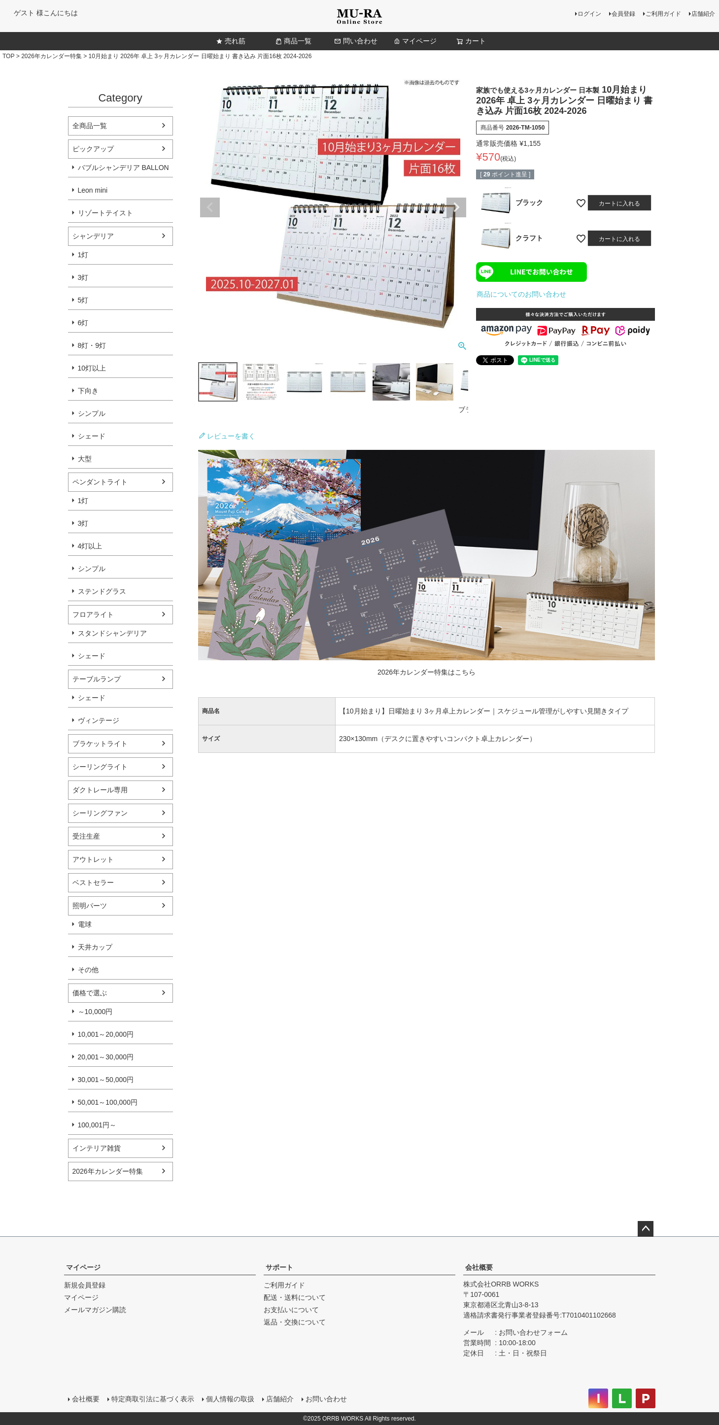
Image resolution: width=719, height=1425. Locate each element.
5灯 (83, 300)
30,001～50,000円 (106, 1080)
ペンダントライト (100, 482)
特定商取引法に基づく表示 (152, 1399)
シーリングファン (100, 813)
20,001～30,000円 (106, 1057)
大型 (85, 459)
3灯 (83, 277)
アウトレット (93, 859)
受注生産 (86, 836)
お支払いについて (291, 1310)
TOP (8, 56)
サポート (279, 1267)
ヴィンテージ (98, 720)
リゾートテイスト (105, 213)
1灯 (83, 255)
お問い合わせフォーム (533, 1332)
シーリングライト (100, 767)
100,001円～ (97, 1125)
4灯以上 (90, 546)
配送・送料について (295, 1297)
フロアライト (93, 614)
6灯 (83, 323)
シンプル (91, 413)
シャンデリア (93, 236)
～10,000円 (95, 1012)
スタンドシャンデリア (112, 633)
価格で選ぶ (89, 993)
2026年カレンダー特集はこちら (426, 672)
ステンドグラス (102, 591)
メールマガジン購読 (95, 1310)
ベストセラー (93, 882)
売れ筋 (230, 41)
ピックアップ (93, 149)
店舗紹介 (703, 13)
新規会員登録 (84, 1285)
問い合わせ (355, 41)
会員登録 (623, 13)
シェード (91, 436)
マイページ (415, 41)
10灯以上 (92, 368)
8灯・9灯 (92, 345)
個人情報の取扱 (230, 1399)
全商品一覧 (89, 126)
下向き (88, 391)
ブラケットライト (100, 743)
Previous (210, 207)
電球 (85, 924)
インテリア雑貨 (96, 1148)
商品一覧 (293, 41)
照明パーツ (89, 906)
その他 (88, 970)
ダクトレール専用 (100, 790)
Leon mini (93, 190)
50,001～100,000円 (107, 1102)
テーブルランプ (96, 679)
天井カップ (95, 947)
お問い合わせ (326, 1399)
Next (456, 207)
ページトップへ (645, 1229)
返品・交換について (295, 1322)
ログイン (589, 13)
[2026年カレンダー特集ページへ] (426, 658)
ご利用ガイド (663, 13)
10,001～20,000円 (106, 1034)
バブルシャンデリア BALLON (123, 167)
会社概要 (479, 1267)
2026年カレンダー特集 (51, 56)
